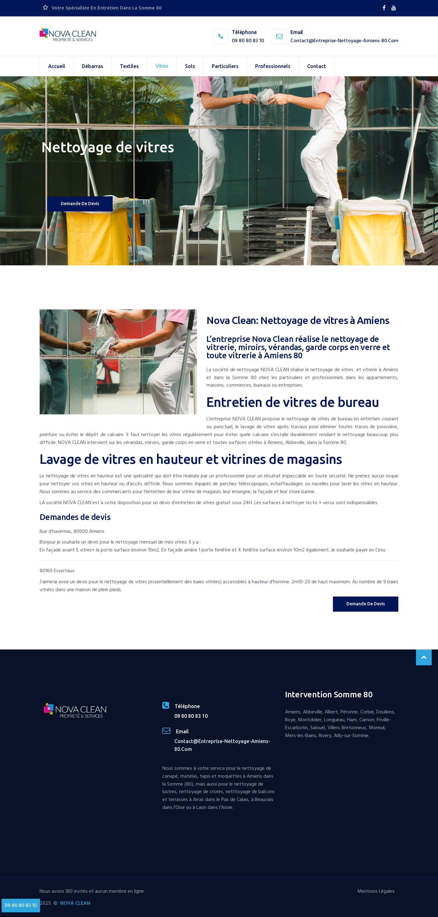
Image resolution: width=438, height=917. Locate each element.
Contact (316, 66)
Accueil (56, 66)
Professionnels (272, 66)
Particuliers (225, 66)
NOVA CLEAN (75, 903)
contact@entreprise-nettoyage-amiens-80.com (344, 41)
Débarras (92, 66)
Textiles (129, 66)
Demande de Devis (365, 603)
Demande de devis (80, 203)
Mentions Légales (376, 891)
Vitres (161, 66)
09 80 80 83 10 (248, 41)
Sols (190, 66)
